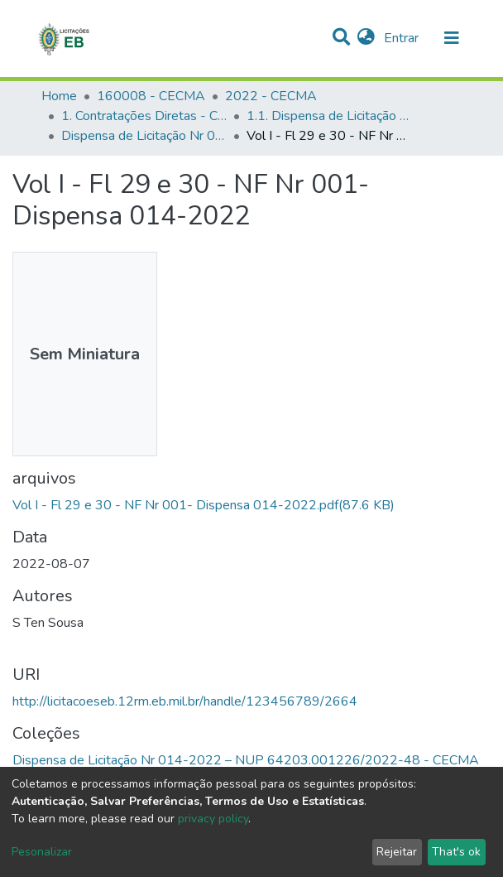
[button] (366, 38)
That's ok (456, 852)
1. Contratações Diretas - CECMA (144, 116)
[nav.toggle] (452, 38)
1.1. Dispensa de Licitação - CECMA (329, 116)
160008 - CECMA (151, 96)
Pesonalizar (42, 852)
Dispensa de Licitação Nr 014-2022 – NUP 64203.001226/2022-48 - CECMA (144, 136)
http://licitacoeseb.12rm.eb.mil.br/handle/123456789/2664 (184, 701)
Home (59, 96)
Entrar (403, 38)
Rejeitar (396, 852)
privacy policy (213, 818)
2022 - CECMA (271, 96)
